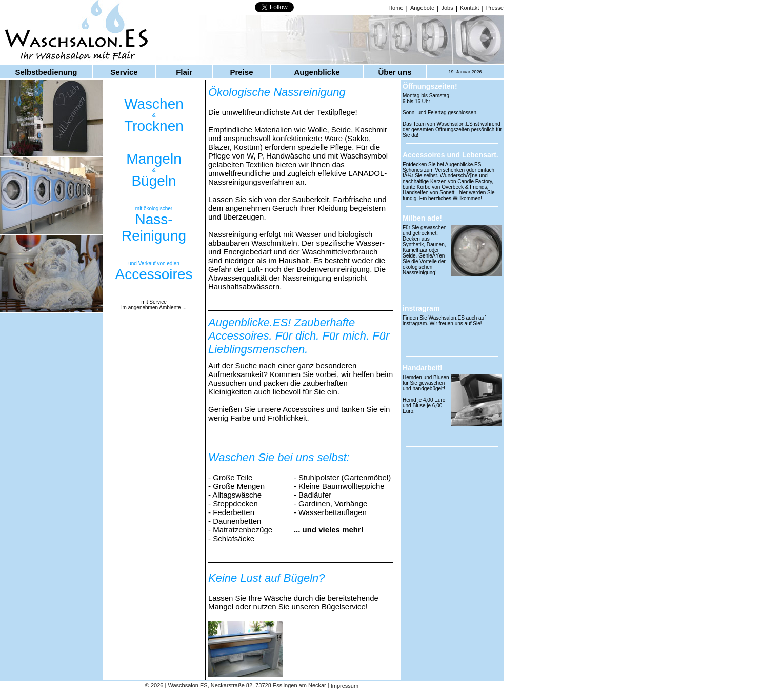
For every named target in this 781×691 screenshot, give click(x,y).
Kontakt (469, 8)
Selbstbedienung (46, 72)
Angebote (422, 8)
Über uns (394, 72)
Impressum (344, 686)
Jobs (447, 8)
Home (395, 8)
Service (123, 72)
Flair (184, 72)
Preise (241, 72)
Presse (495, 8)
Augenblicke (316, 72)
